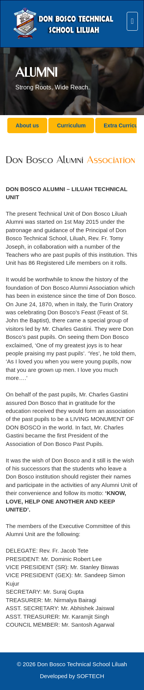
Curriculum (71, 125)
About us (27, 125)
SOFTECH (90, 676)
